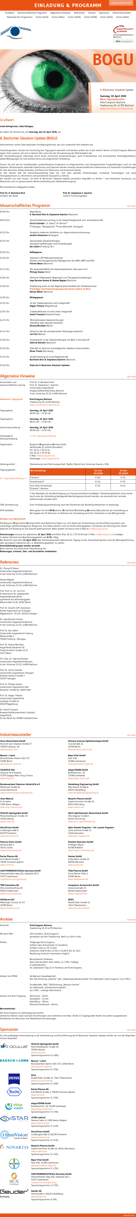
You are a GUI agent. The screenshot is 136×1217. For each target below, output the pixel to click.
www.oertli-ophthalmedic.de (81, 821)
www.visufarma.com (10, 908)
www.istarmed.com (40, 1123)
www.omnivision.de (9, 835)
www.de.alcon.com (9, 749)
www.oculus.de (7, 821)
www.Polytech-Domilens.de (81, 850)
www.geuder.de (38, 1196)
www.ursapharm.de (77, 893)
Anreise (91, 12)
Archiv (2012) (42, 17)
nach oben (131, 205)
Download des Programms (19, 17)
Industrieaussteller (122, 12)
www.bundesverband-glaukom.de (16, 792)
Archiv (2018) (90, 17)
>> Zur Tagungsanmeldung (43, 435)
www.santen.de (75, 864)
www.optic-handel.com (79, 835)
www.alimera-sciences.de (80, 749)
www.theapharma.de (78, 879)
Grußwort (9, 12)
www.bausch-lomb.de (10, 763)
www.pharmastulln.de (10, 850)
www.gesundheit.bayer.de (80, 763)
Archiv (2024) (122, 17)
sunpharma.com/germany (44, 1182)
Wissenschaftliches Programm (32, 12)
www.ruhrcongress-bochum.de (116, 108)
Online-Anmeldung (121, 2)
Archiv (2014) (58, 17)
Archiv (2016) (74, 17)
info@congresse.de (46, 455)
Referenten (79, 12)
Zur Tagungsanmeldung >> (13, 478)
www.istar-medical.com (11, 807)
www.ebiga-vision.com (78, 778)
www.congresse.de (50, 458)
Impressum (129, 1215)
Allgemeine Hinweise (60, 12)
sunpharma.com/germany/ (13, 879)
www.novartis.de (76, 807)
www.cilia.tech (7, 778)
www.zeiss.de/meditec (79, 908)
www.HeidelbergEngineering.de (83, 792)
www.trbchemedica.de (11, 893)
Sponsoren (104, 12)
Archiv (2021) (106, 17)
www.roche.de (7, 864)
